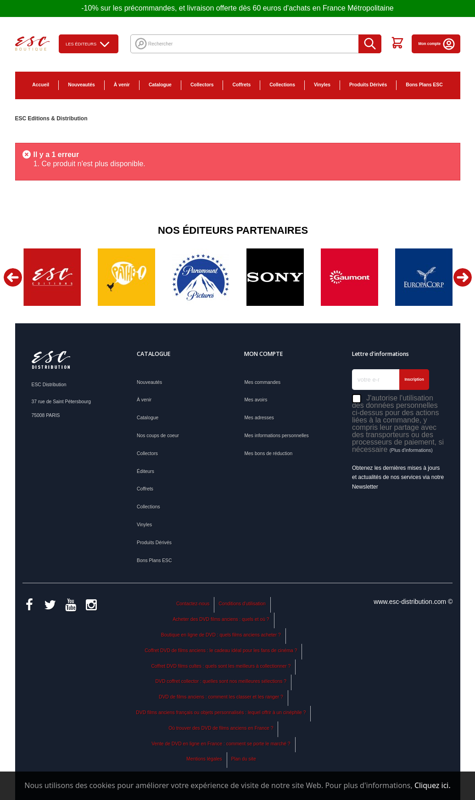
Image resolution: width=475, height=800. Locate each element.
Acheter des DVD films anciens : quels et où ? (221, 619)
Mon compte (437, 44)
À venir (122, 84)
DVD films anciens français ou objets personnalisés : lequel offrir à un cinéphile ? (221, 712)
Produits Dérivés (368, 84)
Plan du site (243, 758)
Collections (282, 84)
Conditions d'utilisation (242, 603)
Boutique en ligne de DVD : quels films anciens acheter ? (221, 634)
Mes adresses (259, 417)
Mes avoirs (255, 399)
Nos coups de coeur (158, 435)
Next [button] (462, 277)
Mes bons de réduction (268, 453)
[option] (52, 277)
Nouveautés (81, 84)
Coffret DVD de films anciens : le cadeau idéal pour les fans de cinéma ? (221, 650)
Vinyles (322, 84)
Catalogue (160, 84)
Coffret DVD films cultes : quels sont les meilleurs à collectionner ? (221, 666)
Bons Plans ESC (424, 84)
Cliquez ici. (432, 785)
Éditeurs (145, 471)
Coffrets (241, 84)
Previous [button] (13, 277)
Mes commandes (262, 382)
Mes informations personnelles (276, 435)
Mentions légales (204, 758)
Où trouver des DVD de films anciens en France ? (220, 728)
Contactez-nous (192, 603)
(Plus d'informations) (411, 450)
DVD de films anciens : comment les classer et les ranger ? (221, 696)
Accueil (40, 84)
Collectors (202, 84)
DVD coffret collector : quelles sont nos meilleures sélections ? (221, 681)
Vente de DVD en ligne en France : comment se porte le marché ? (220, 743)
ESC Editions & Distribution (51, 118)
